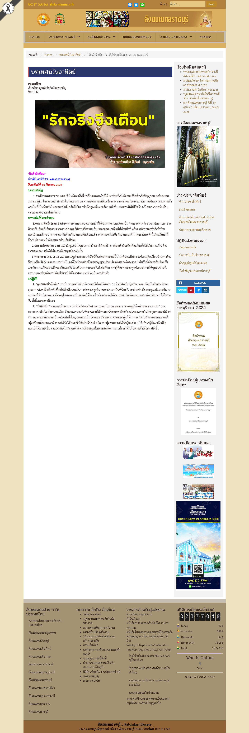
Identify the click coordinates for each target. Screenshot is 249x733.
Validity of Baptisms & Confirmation (147, 645)
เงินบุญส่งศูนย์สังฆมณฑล (193, 263)
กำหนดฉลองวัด (187, 247)
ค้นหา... (164, 4)
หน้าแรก (35, 37)
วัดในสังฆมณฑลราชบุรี (137, 37)
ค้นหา (211, 4)
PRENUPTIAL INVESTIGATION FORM (148, 649)
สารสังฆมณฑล (187, 209)
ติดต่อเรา (205, 37)
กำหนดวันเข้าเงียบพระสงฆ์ (194, 255)
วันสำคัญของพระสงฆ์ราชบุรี (194, 271)
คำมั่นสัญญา (133, 618)
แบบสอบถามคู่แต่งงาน (139, 614)
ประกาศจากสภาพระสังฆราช (195, 229)
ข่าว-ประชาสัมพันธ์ (190, 201)
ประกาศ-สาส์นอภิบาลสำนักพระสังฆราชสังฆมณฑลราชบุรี (196, 219)
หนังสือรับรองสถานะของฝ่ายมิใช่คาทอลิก (149, 632)
